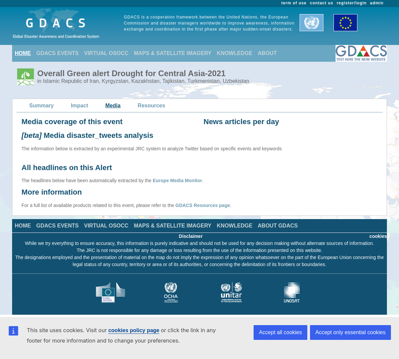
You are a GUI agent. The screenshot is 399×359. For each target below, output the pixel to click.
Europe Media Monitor (177, 180)
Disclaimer (191, 236)
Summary (41, 105)
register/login (351, 3)
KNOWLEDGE (235, 53)
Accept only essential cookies (350, 332)
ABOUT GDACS (278, 225)
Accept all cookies (280, 332)
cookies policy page (133, 330)
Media (113, 105)
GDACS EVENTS (57, 53)
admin (377, 3)
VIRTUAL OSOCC (106, 53)
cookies (378, 236)
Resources (151, 105)
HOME (23, 53)
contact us (322, 3)
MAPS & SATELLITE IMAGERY (172, 53)
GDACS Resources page (202, 205)
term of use (294, 3)
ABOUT (267, 53)
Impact (79, 105)
